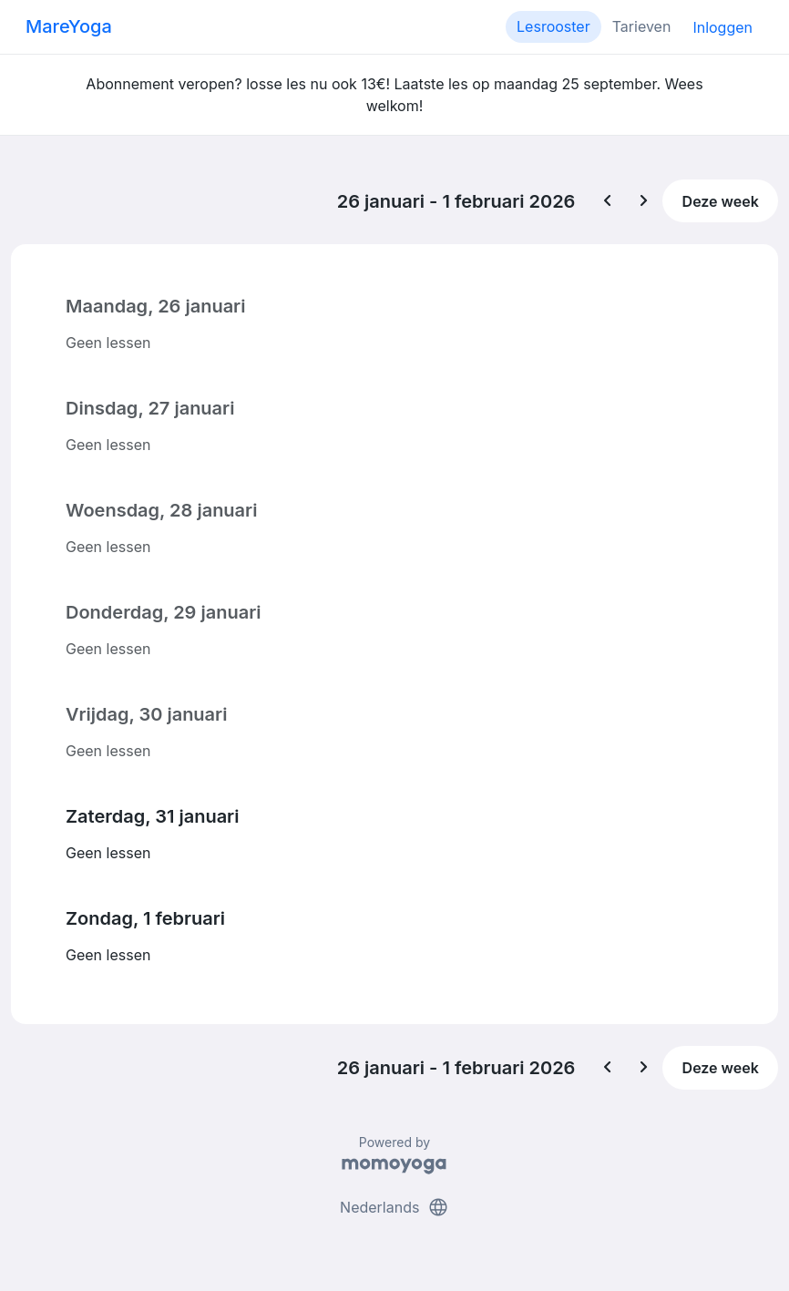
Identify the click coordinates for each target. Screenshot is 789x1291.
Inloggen (722, 27)
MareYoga (69, 26)
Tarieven (641, 26)
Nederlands (394, 1207)
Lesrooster (553, 26)
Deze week (720, 201)
